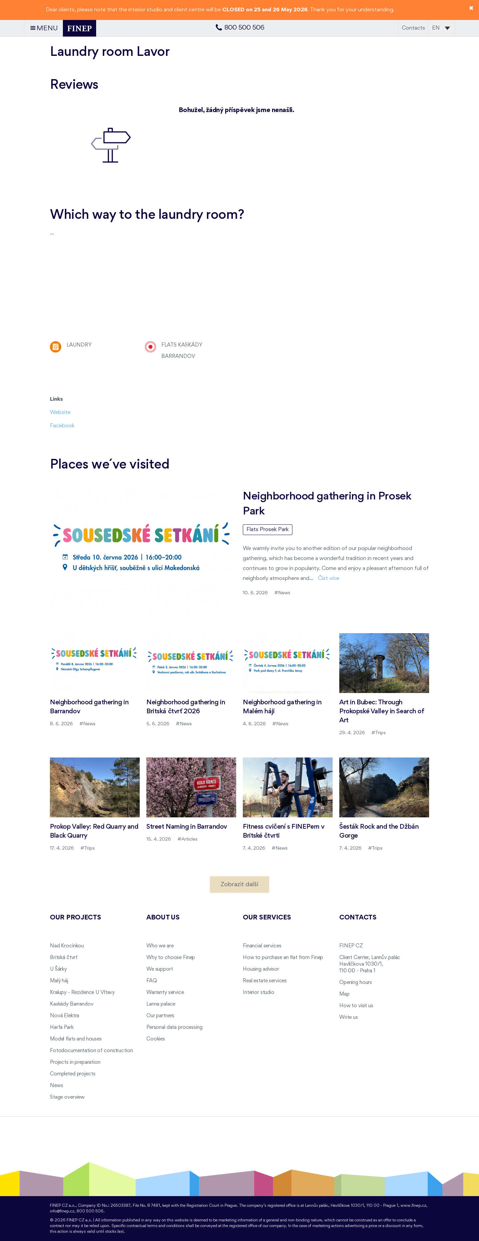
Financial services (262, 946)
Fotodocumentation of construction (91, 1050)
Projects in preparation (75, 1062)
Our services (267, 918)
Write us (348, 1017)
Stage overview (67, 1097)
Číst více (328, 578)
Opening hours (355, 982)
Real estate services (265, 981)
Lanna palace (160, 1004)
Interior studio (258, 992)
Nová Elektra (64, 1016)
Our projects (75, 918)
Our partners (160, 1016)
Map (344, 994)
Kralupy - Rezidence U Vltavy (82, 992)
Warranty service (165, 992)
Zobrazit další (239, 884)
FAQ (151, 981)
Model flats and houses (76, 1039)
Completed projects (72, 1074)
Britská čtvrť (64, 957)
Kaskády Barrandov (71, 1004)
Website (60, 412)
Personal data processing (174, 1027)
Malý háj (59, 981)
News (56, 1085)
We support (159, 969)
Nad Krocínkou (67, 946)
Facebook (62, 425)
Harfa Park (62, 1027)
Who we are (160, 946)
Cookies (155, 1039)
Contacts (413, 28)
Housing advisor (261, 969)
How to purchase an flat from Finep (283, 957)
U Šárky (58, 969)
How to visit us (356, 1006)
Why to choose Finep (170, 957)
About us (163, 918)
